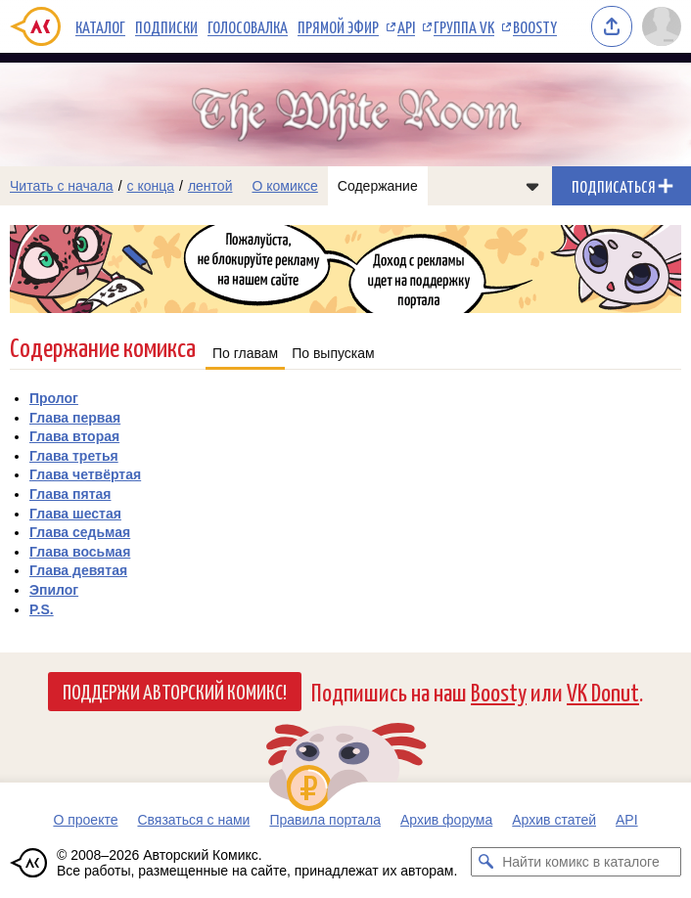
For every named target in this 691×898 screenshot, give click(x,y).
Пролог (53, 398)
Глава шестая (75, 513)
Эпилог (53, 590)
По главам (245, 353)
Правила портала (325, 820)
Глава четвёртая (85, 474)
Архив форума (446, 820)
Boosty (535, 26)
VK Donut (603, 691)
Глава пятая (70, 494)
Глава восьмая (79, 552)
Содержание (378, 186)
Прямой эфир (338, 26)
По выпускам (333, 353)
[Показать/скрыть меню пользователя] (661, 26)
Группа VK (464, 26)
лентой (210, 186)
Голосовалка (247, 26)
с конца (151, 186)
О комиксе (284, 186)
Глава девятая (78, 570)
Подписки (166, 26)
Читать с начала (62, 186)
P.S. (41, 609)
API (406, 26)
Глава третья (73, 456)
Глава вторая (74, 436)
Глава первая (74, 418)
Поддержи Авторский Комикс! (175, 690)
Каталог (100, 26)
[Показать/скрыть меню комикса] (532, 185)
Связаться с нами (193, 820)
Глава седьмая (79, 532)
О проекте (85, 820)
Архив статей (554, 820)
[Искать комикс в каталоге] (485, 862)
